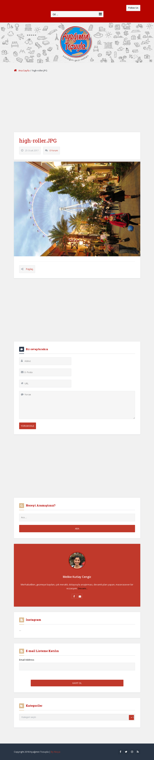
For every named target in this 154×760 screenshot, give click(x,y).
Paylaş (29, 269)
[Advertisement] (77, 102)
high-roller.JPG (38, 140)
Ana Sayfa (22, 70)
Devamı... (83, 588)
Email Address (26, 659)
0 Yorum (54, 150)
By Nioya (55, 751)
